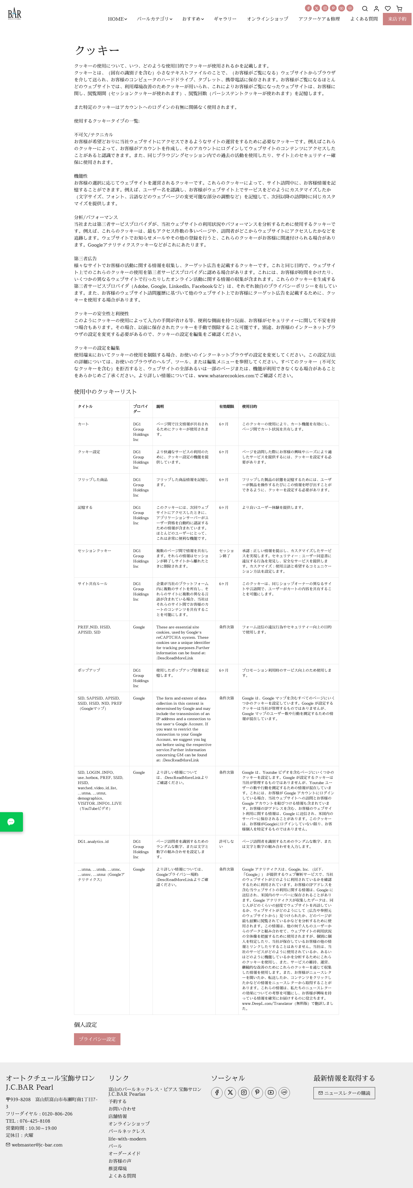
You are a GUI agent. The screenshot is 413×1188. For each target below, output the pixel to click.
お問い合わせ (122, 1109)
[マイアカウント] (376, 9)
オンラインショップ (129, 1124)
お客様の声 (119, 1161)
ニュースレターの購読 (344, 1093)
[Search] (365, 9)
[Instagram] (325, 8)
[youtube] (341, 8)
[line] (349, 8)
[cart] (399, 9)
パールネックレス (126, 1131)
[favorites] (387, 9)
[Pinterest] (333, 8)
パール (115, 1146)
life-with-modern (127, 1139)
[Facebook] (308, 8)
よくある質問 (122, 1176)
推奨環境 (117, 1168)
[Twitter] (316, 8)
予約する (117, 1101)
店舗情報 (117, 1116)
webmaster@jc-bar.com (34, 1145)
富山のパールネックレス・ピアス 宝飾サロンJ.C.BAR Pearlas (155, 1091)
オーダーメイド (124, 1153)
